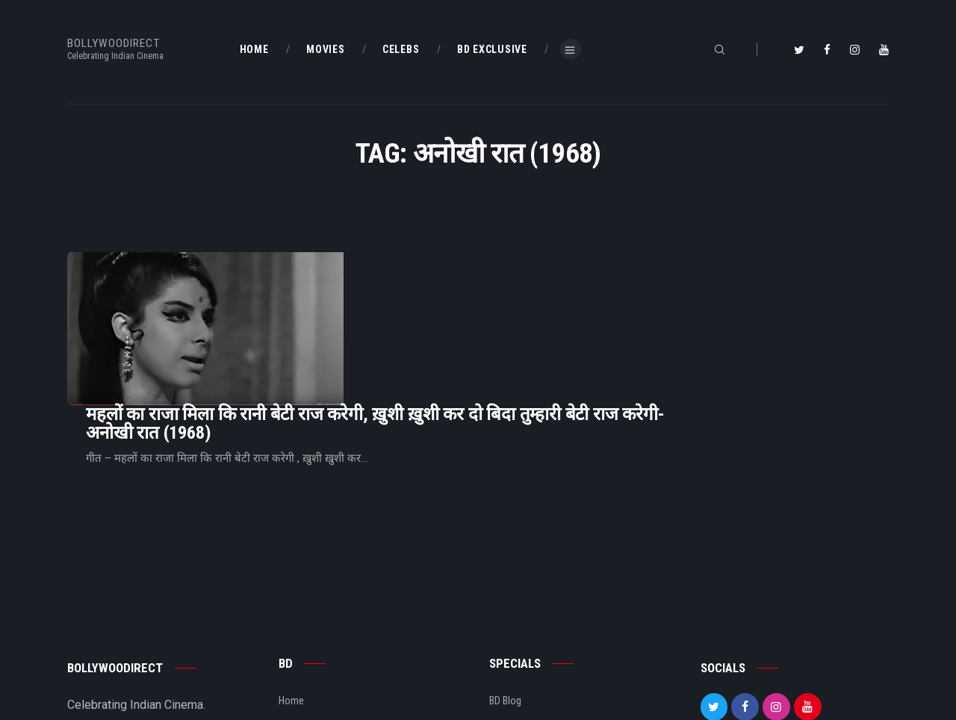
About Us (298, 641)
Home (291, 590)
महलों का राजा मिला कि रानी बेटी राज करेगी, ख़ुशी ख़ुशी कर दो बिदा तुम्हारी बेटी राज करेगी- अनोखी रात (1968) (562, 291)
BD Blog (295, 616)
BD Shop (507, 616)
